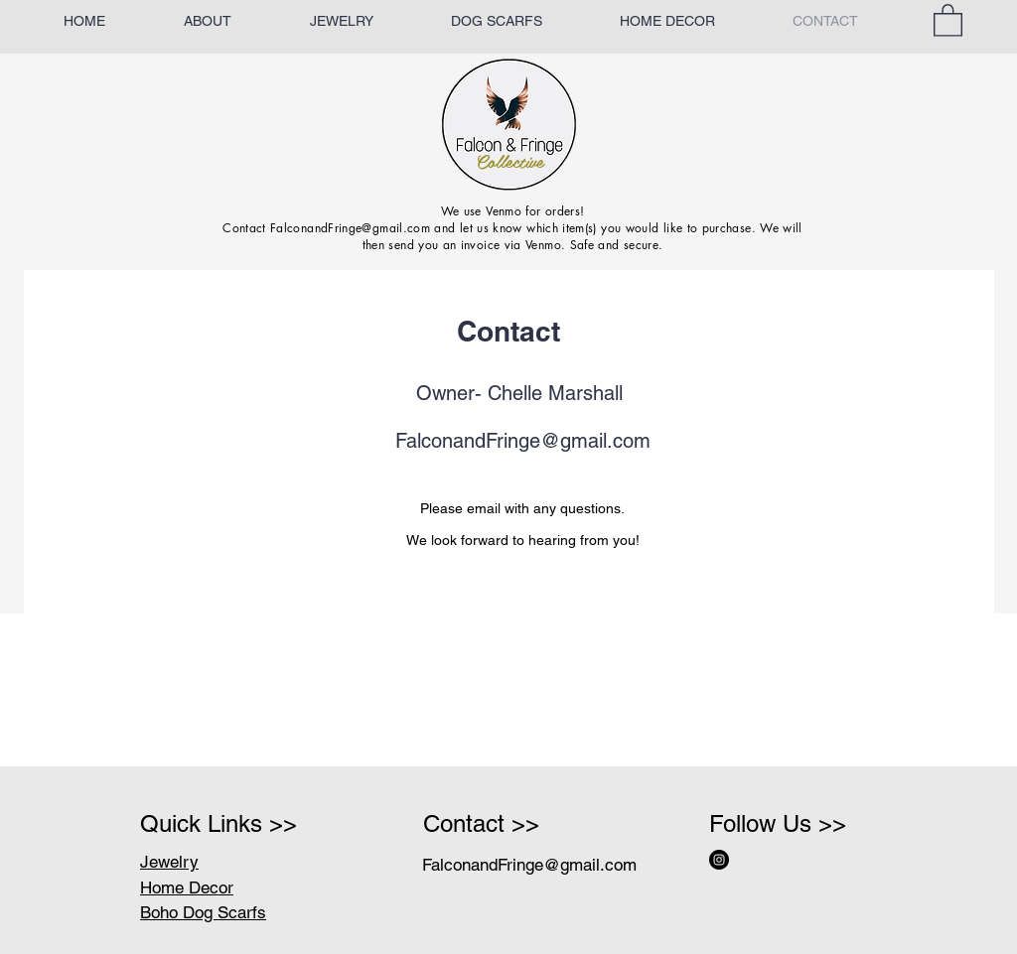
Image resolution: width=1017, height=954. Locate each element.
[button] (948, 19)
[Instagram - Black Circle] (719, 860)
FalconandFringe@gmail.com (523, 441)
